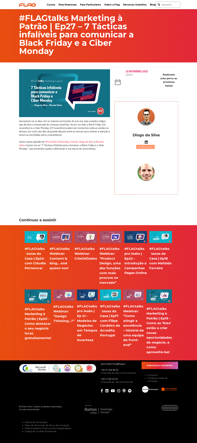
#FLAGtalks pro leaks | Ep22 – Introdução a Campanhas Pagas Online (135, 261)
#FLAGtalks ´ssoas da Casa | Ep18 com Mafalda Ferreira (160, 258)
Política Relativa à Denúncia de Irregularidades (48, 428)
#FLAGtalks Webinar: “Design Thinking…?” (64, 314)
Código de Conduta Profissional (40, 431)
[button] (51, 4)
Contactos (152, 375)
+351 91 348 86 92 (109, 370)
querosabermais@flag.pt (113, 364)
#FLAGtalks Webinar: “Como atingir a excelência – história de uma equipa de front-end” (133, 325)
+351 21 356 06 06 (109, 379)
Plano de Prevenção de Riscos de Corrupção (47, 425)
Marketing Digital (145, 147)
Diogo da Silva (86, 141)
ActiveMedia (33, 409)
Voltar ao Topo (170, 408)
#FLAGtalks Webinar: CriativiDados (86, 253)
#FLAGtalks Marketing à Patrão (61, 141)
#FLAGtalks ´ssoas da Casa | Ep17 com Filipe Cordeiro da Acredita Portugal (110, 320)
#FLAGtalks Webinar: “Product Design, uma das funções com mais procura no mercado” (110, 265)
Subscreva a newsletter (160, 365)
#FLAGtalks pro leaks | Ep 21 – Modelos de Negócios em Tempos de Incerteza (87, 323)
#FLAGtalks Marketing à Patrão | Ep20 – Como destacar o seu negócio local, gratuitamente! (38, 323)
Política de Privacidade (36, 422)
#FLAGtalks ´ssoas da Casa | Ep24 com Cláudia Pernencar (35, 258)
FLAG (29, 406)
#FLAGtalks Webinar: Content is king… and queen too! (60, 258)
